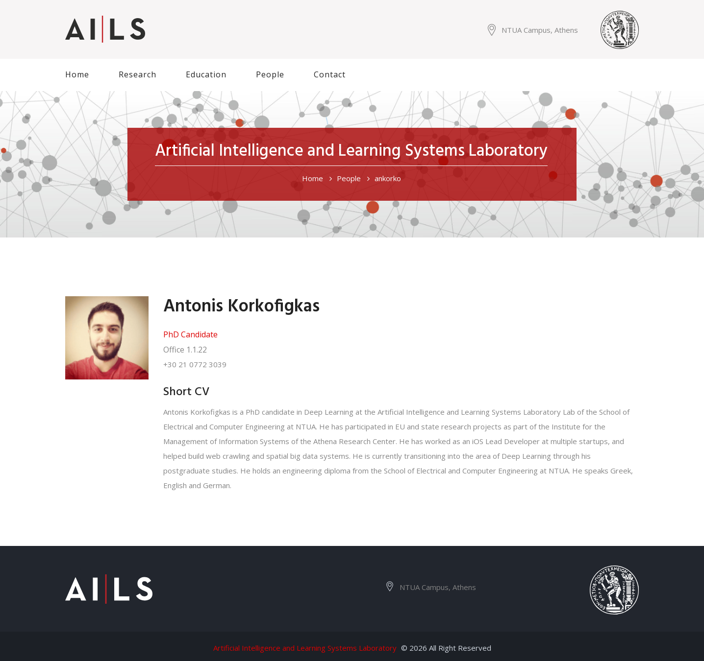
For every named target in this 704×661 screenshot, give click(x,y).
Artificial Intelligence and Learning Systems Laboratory (305, 648)
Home (77, 74)
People (270, 74)
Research (137, 74)
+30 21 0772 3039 (194, 364)
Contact (330, 74)
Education (206, 74)
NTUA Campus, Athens (540, 30)
